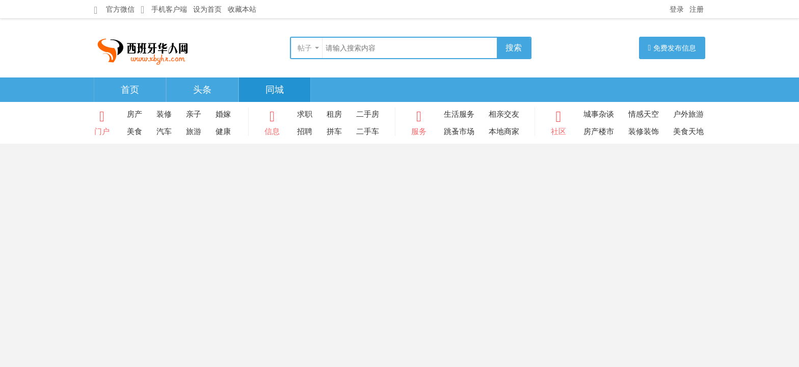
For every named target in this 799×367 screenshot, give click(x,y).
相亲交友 (504, 114)
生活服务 (459, 114)
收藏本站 (242, 9)
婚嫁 (223, 114)
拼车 (334, 131)
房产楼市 (598, 131)
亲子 (193, 114)
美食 (134, 131)
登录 (677, 9)
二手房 (367, 114)
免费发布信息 (672, 47)
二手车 (367, 131)
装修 (164, 114)
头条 (202, 90)
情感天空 (643, 114)
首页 (130, 90)
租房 (334, 114)
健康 (223, 131)
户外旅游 (688, 114)
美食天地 (688, 131)
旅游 (193, 131)
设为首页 (207, 9)
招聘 (304, 131)
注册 (696, 9)
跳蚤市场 (459, 131)
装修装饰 (643, 131)
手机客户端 (164, 9)
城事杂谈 (598, 114)
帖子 (305, 48)
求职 (304, 114)
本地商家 (504, 131)
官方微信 (114, 9)
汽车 (164, 131)
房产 (134, 114)
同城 (274, 90)
